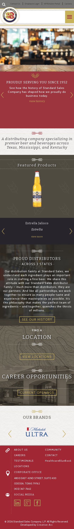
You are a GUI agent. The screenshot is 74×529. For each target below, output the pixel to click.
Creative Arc (45, 524)
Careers (68, 3)
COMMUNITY (53, 449)
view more (37, 236)
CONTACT (51, 455)
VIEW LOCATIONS (37, 356)
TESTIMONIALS (24, 460)
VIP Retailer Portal (52, 3)
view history (37, 101)
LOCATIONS (21, 466)
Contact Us (15, 3)
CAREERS (20, 455)
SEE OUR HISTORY (37, 319)
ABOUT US (21, 449)
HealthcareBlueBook (58, 460)
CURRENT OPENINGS (37, 392)
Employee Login (32, 3)
